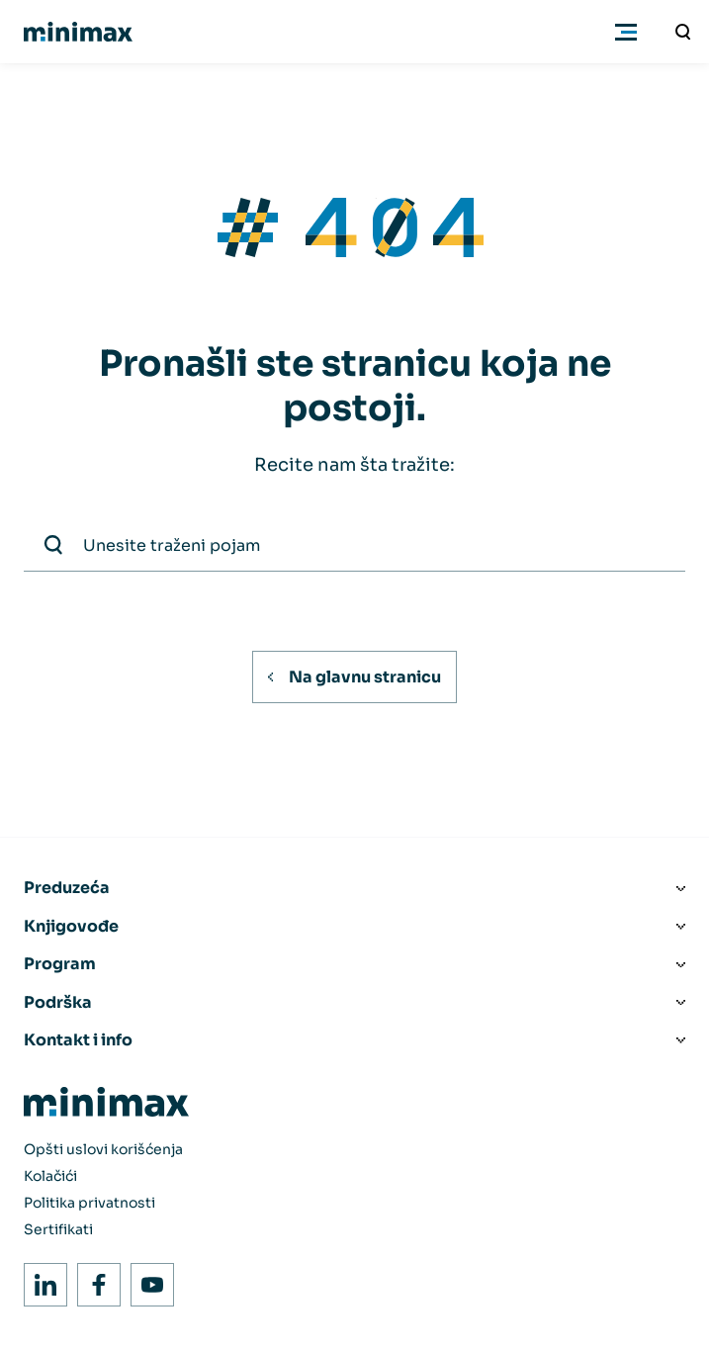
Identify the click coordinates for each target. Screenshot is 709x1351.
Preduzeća (67, 887)
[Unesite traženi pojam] (683, 31)
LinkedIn (40, 1279)
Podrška (58, 1002)
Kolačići (50, 1176)
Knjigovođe (71, 926)
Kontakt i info (78, 1040)
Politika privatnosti (89, 1203)
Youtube (147, 1279)
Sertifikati (58, 1229)
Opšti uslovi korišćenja (103, 1149)
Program (60, 963)
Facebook (93, 1279)
